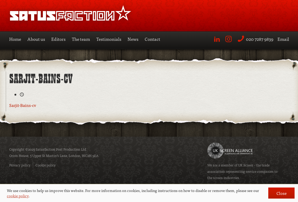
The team (81, 38)
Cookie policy (46, 165)
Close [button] (281, 193)
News (133, 38)
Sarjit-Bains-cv (22, 105)
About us (36, 38)
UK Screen (245, 165)
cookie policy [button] (18, 195)
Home (15, 38)
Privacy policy (20, 165)
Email (283, 38)
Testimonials (108, 38)
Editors (58, 38)
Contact (152, 38)
